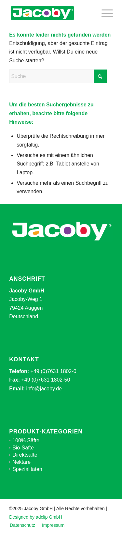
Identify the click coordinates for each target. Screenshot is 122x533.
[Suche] (58, 76)
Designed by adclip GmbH (35, 517)
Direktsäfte (24, 455)
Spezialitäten (27, 469)
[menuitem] (104, 13)
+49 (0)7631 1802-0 (53, 371)
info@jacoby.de (44, 388)
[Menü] (104, 13)
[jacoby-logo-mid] (50, 13)
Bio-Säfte (23, 447)
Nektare (21, 462)
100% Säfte (25, 440)
